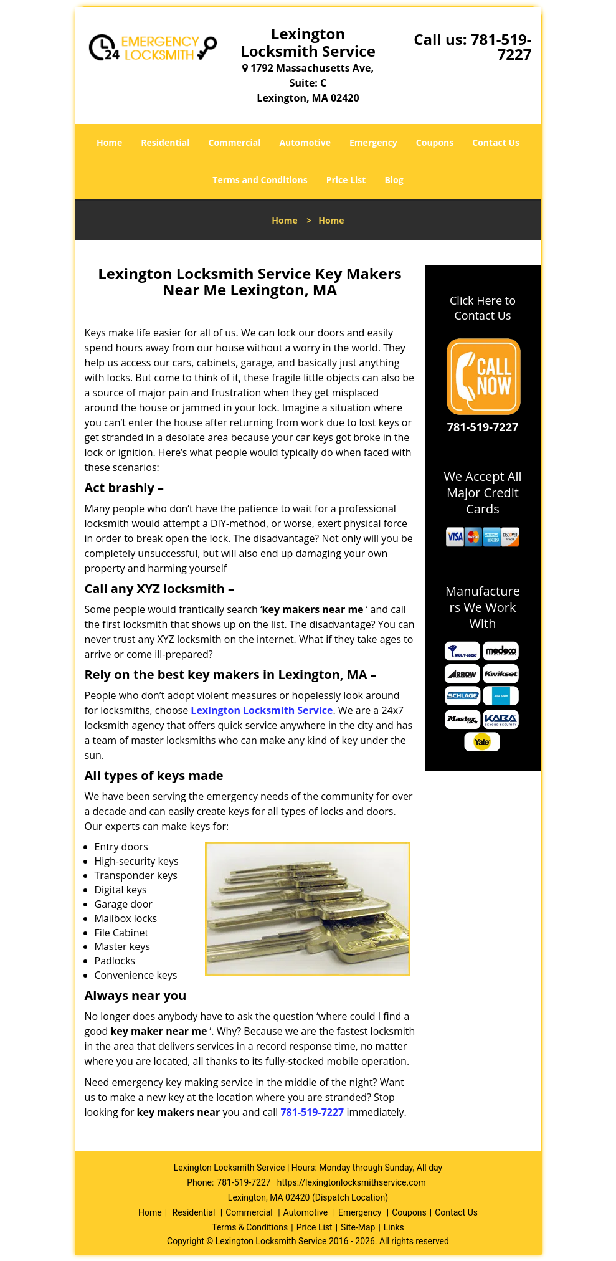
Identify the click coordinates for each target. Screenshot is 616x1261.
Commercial (235, 142)
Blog (393, 180)
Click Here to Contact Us (483, 308)
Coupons (434, 142)
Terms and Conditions (259, 180)
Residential (165, 142)
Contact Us (495, 142)
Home (109, 142)
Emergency (373, 142)
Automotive (305, 142)
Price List (346, 180)
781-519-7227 (501, 46)
